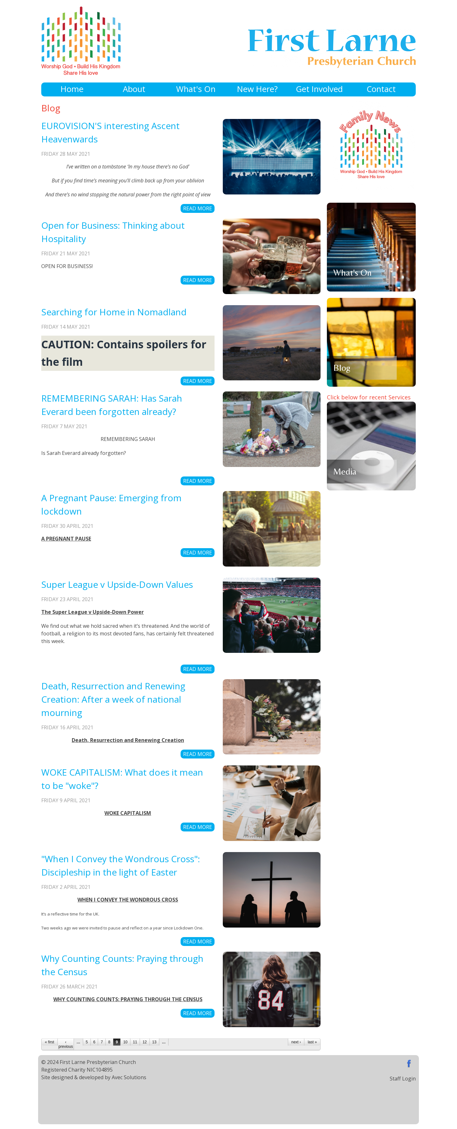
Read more (197, 208)
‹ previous (65, 1044)
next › (296, 1042)
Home (72, 89)
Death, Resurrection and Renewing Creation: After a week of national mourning (113, 699)
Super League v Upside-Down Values (117, 584)
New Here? (257, 89)
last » (312, 1042)
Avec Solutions (129, 1077)
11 (135, 1042)
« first (49, 1042)
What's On (195, 89)
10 (125, 1042)
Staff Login (403, 1078)
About (134, 89)
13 (154, 1042)
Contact (381, 89)
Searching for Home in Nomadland (114, 312)
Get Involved (319, 89)
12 (144, 1042)
